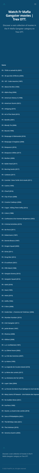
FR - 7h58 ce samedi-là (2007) (12, 70)
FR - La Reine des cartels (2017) (12, 372)
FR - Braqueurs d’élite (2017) (11, 153)
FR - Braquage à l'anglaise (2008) (13, 142)
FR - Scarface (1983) (8, 405)
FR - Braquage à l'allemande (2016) (14, 136)
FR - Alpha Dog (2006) (9, 92)
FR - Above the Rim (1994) (10, 87)
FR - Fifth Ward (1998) (9, 268)
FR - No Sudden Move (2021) (11, 400)
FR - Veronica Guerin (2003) (11, 433)
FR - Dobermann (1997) (10, 235)
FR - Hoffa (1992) (7, 301)
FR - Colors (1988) (8, 213)
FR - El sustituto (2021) (9, 263)
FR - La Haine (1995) (8, 361)
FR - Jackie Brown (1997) (10, 328)
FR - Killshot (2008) (8, 339)
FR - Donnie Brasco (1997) (10, 241)
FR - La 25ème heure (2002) (11, 350)
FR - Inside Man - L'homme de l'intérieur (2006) (18, 312)
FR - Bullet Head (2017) (9, 164)
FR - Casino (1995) (8, 186)
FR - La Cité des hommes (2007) (12, 356)
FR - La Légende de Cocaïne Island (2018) (16, 367)
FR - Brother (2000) (8, 158)
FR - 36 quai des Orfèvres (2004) (13, 76)
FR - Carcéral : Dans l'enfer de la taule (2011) (17, 180)
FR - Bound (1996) (8, 131)
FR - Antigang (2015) (9, 109)
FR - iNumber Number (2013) (12, 317)
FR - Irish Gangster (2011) (10, 323)
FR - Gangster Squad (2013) (11, 279)
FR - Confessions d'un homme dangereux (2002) (18, 219)
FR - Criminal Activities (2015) (12, 224)
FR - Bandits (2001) (8, 120)
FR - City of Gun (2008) (9, 197)
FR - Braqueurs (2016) (9, 147)
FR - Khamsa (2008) (8, 334)
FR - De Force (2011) (8, 230)
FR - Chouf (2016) (7, 191)
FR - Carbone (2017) (8, 175)
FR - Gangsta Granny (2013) (11, 274)
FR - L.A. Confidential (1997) (11, 345)
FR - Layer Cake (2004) (9, 383)
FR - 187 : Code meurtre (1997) (12, 81)
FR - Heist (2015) (7, 296)
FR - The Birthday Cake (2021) (12, 422)
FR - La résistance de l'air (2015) (12, 378)
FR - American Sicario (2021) (11, 103)
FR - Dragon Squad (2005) (10, 246)
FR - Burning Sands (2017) (10, 169)
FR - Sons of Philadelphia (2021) (12, 416)
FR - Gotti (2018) (7, 285)
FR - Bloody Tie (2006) (9, 125)
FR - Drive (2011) (7, 252)
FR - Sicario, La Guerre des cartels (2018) (15, 411)
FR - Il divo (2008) (7, 306)
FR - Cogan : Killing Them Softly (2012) (15, 208)
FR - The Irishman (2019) (10, 427)
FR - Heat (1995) (7, 290)
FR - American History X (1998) (12, 98)
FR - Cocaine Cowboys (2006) (11, 202)
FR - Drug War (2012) (9, 257)
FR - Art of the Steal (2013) (11, 114)
